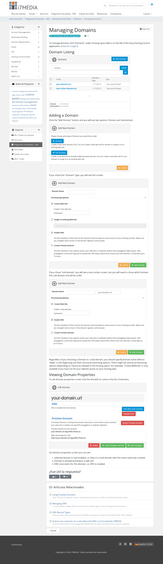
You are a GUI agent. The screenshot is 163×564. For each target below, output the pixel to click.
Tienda (32, 13)
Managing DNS (100, 505)
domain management (26, 102)
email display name (19, 108)
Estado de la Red (86, 13)
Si (54, 476)
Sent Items (29, 118)
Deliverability (35, 99)
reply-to (15, 118)
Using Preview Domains (100, 496)
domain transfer (18, 105)
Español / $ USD (143, 544)
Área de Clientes (18, 13)
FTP (25, 111)
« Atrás (53, 530)
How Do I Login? (69, 46)
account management (20, 91)
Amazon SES (32, 91)
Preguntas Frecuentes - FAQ (63, 13)
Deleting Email (24, 99)
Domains (78, 19)
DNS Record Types (100, 513)
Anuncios (44, 13)
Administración (16, 19)
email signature (17, 111)
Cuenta (146, 13)
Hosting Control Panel (61, 19)
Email (33, 105)
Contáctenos (115, 13)
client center (20, 95)
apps (13, 95)
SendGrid (21, 118)
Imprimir (145, 29)
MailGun (30, 111)
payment (32, 115)
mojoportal (16, 115)
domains (27, 105)
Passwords (24, 115)
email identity (31, 108)
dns (14, 102)
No (65, 476)
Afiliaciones (102, 13)
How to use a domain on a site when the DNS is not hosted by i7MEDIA (100, 522)
